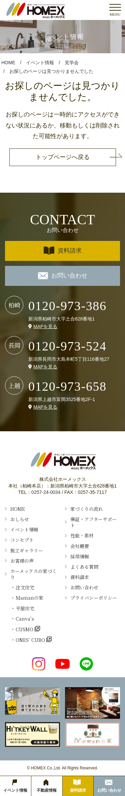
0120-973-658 (67, 386)
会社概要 (79, 546)
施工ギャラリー (26, 550)
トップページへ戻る (63, 157)
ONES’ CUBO (31, 640)
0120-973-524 (67, 346)
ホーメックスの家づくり (33, 574)
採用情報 (79, 556)
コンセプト (22, 540)
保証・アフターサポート (93, 522)
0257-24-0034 (45, 492)
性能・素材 (82, 535)
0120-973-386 (67, 306)
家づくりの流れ (86, 509)
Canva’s (25, 619)
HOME (8, 62)
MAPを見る (45, 326)
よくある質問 (84, 567)
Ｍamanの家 (29, 598)
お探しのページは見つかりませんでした (51, 71)
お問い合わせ (62, 275)
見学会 (72, 62)
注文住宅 (25, 587)
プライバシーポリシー (93, 598)
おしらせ (19, 519)
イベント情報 (40, 62)
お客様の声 (22, 561)
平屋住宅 (25, 608)
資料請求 (63, 251)
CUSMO (25, 629)
